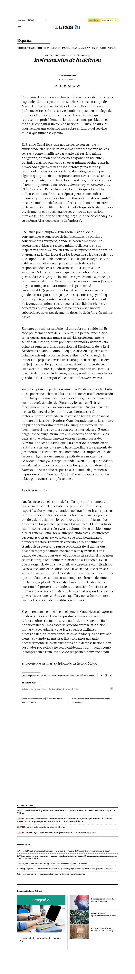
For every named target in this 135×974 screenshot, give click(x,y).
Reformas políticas (38, 689)
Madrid (103, 48)
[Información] (89, 55)
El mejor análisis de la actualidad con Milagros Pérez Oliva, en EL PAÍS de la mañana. (61, 675)
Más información (29, 702)
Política (75, 689)
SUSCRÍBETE (93, 20)
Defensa (66, 689)
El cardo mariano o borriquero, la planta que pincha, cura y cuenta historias (52, 874)
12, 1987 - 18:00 (67, 79)
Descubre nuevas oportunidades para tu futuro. (103, 914)
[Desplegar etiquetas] (111, 688)
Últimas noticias (25, 805)
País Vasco (112, 48)
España (24, 40)
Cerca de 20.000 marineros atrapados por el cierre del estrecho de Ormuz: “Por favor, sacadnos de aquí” (64, 851)
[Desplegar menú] (19, 27)
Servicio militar (55, 689)
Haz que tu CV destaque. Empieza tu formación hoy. (102, 929)
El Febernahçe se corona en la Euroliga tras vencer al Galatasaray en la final (59, 832)
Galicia (95, 48)
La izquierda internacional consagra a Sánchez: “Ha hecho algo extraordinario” (53, 863)
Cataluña (66, 48)
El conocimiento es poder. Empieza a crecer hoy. (40, 939)
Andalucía (56, 48)
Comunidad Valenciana (81, 48)
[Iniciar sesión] (109, 20)
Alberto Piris (67, 75)
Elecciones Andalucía (26, 48)
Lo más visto (23, 845)
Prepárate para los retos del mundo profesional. (102, 900)
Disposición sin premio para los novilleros (44, 827)
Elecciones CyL (43, 48)
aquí (80, 702)
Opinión (25, 689)
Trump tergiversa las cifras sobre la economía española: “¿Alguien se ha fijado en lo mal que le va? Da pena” (65, 869)
